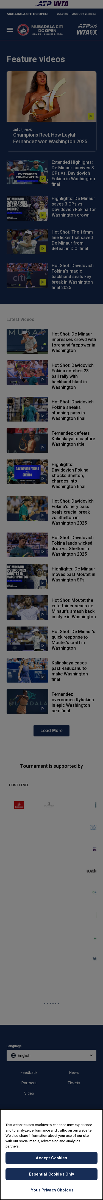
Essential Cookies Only (51, 1174)
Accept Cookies (51, 1157)
